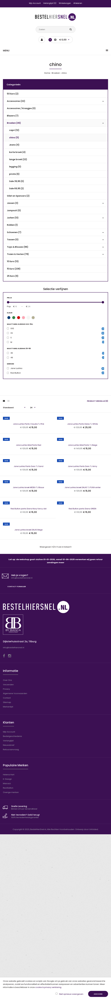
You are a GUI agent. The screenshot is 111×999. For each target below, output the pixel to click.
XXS (12, 328)
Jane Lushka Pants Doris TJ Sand (28, 548)
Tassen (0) (13, 239)
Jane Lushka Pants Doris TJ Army (82, 548)
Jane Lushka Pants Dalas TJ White (82, 451)
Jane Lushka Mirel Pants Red (28, 500)
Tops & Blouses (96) (17, 246)
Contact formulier (16, 751)
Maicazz (7, 948)
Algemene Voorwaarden (15, 858)
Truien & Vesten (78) (18, 254)
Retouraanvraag (11, 914)
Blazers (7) (13, 115)
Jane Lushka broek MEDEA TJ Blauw (28, 597)
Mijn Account (35, 3)
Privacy (6, 853)
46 (11, 357)
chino (64, 73)
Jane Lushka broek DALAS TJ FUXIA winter (83, 597)
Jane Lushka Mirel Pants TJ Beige (82, 500)
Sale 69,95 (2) (16, 188)
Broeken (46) (14, 122)
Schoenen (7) (14, 232)
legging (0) (15, 166)
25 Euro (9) (12, 276)
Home (47, 73)
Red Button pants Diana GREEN (82, 646)
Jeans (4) (14, 144)
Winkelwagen (65, 3)
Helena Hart (8, 939)
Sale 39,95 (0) (16, 181)
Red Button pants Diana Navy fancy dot (28, 646)
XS (11, 333)
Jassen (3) (12, 203)
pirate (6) (14, 174)
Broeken (56, 73)
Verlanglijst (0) (49, 3)
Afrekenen (77, 3)
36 (11, 353)
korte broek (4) (17, 152)
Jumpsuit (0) (14, 210)
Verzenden (8, 849)
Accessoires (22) (16, 101)
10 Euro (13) (13, 261)
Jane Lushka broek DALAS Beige (28, 694)
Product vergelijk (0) (97, 401)
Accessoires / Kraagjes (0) (21, 108)
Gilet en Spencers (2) (18, 195)
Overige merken (11, 957)
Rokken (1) (12, 224)
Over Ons (7, 844)
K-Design (7, 943)
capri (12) (14, 130)
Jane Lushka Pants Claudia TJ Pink (28, 451)
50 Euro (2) (13, 93)
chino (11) (14, 137)
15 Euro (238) (13, 268)
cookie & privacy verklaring (48, 987)
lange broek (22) (18, 159)
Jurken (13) (13, 217)
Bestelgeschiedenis (12, 901)
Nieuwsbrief (8, 909)
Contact (7, 862)
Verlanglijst (8, 905)
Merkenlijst (8, 871)
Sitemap (7, 867)
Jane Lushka (16, 368)
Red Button (15, 372)
